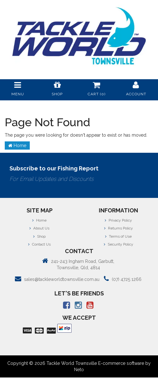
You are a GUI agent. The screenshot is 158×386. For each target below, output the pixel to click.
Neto (79, 369)
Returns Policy (118, 228)
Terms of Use (118, 236)
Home (17, 145)
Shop (39, 236)
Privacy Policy (118, 220)
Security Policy (118, 244)
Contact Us (39, 244)
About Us (39, 228)
